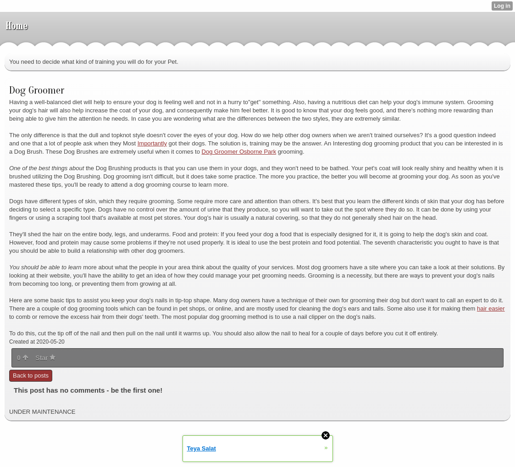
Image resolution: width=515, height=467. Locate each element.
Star (45, 357)
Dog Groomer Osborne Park (239, 151)
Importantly (152, 143)
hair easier (491, 308)
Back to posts (31, 375)
